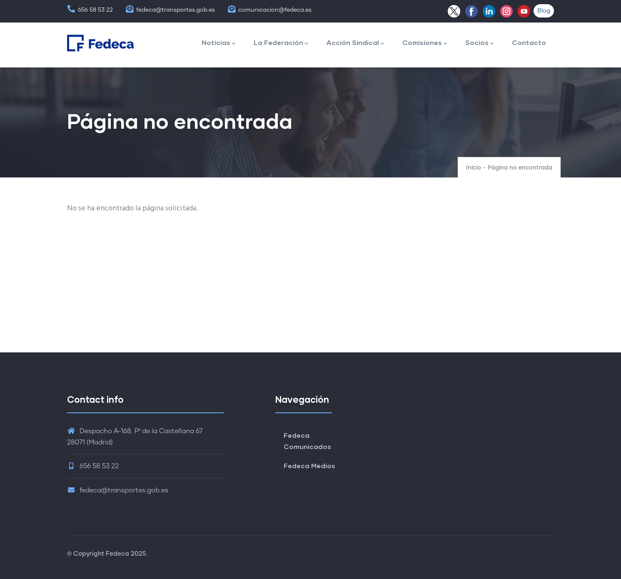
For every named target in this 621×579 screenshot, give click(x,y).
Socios (479, 43)
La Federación (281, 43)
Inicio (473, 168)
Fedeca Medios (309, 465)
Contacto (529, 42)
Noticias (218, 43)
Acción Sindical (355, 43)
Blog (543, 11)
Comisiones (424, 43)
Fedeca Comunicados (307, 440)
